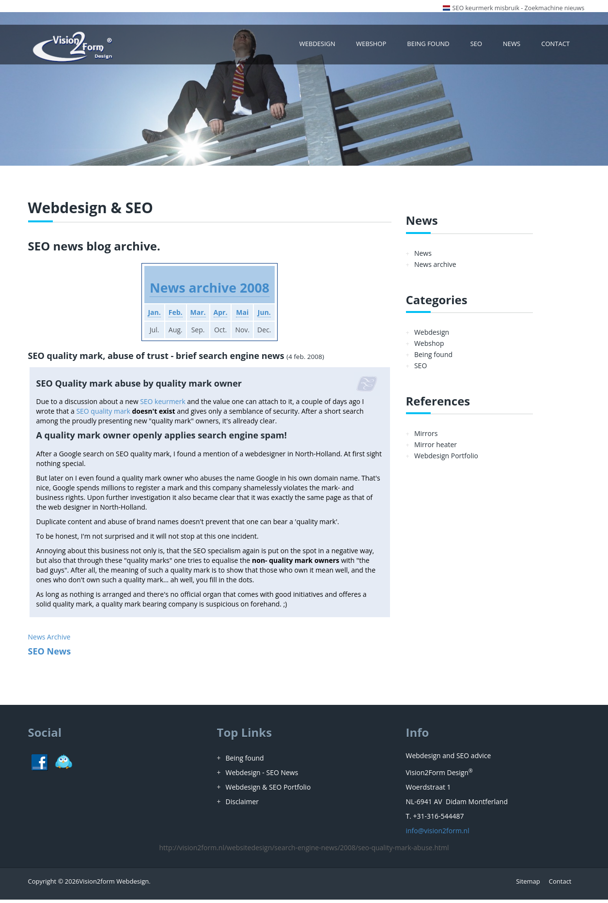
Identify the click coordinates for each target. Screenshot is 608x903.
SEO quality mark (103, 414)
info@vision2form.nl (437, 834)
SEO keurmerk (162, 404)
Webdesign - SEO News (262, 775)
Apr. (222, 315)
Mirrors (425, 437)
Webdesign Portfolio (446, 459)
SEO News (49, 654)
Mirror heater (435, 448)
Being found (432, 46)
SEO (478, 46)
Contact (556, 46)
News (514, 46)
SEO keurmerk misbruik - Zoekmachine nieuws (518, 8)
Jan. (149, 315)
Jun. (269, 315)
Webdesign (326, 46)
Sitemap (528, 884)
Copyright (42, 884)
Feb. (173, 315)
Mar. (196, 315)
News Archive (49, 640)
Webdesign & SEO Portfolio (268, 790)
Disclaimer (242, 805)
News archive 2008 (209, 290)
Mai (245, 315)
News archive (435, 267)
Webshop (377, 46)
